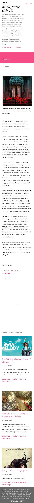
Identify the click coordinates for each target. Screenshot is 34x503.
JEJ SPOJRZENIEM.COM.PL (12, 7)
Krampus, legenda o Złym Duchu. (15, 470)
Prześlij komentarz (19, 379)
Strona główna (6, 47)
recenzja (15, 270)
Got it (22, 501)
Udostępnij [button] (6, 273)
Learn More (14, 501)
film (10, 270)
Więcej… (18, 47)
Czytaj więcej (7, 381)
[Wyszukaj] (26, 3)
